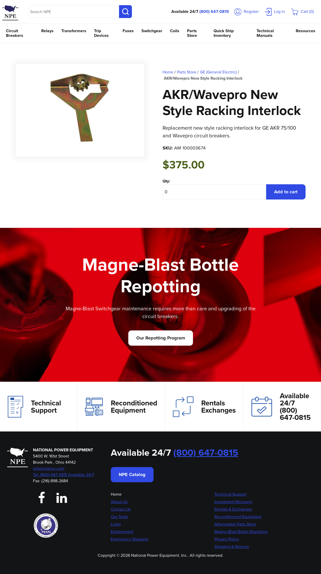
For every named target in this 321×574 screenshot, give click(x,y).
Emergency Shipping (129, 539)
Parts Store (192, 33)
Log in (275, 11)
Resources (305, 31)
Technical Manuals (265, 33)
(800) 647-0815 (214, 11)
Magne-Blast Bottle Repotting (240, 532)
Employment (122, 532)
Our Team (119, 517)
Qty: (166, 181)
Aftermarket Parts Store (235, 524)
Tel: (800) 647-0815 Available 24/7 (63, 475)
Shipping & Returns (231, 547)
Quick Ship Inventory (224, 33)
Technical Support (34, 407)
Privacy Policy (226, 539)
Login (116, 524)
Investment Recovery (233, 502)
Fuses (128, 31)
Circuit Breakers (14, 33)
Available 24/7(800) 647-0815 (281, 406)
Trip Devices (101, 33)
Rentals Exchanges (204, 406)
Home (116, 494)
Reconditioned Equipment (121, 407)
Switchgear (151, 31)
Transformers (73, 31)
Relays (47, 31)
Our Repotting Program (160, 338)
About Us (119, 502)
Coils (174, 31)
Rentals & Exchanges (233, 509)
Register (246, 11)
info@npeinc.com (48, 468)
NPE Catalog (132, 474)
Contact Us (121, 509)
